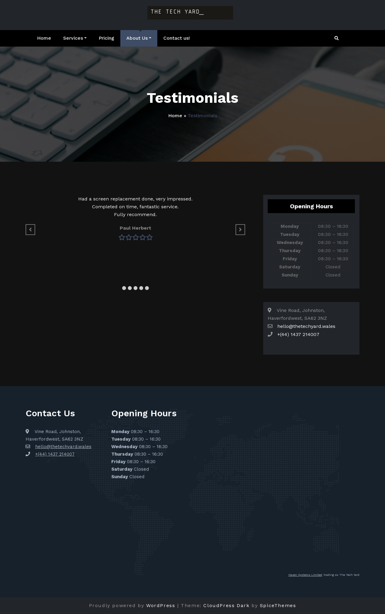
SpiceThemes (278, 605)
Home (44, 38)
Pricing (106, 38)
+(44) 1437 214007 (298, 334)
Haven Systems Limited (305, 574)
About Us (138, 38)
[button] (124, 288)
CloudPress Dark (226, 605)
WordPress (160, 605)
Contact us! (176, 38)
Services (75, 38)
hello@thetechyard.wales (306, 326)
